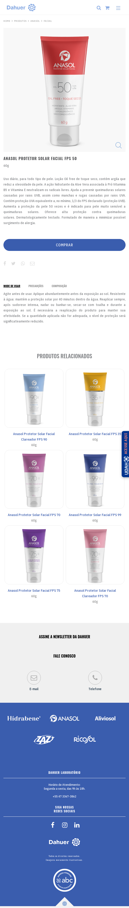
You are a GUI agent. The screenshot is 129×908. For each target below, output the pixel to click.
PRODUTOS (20, 20)
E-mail (34, 681)
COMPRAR (64, 245)
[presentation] (11, 286)
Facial (48, 20)
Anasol (35, 20)
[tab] (11, 286)
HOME (6, 20)
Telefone (95, 681)
